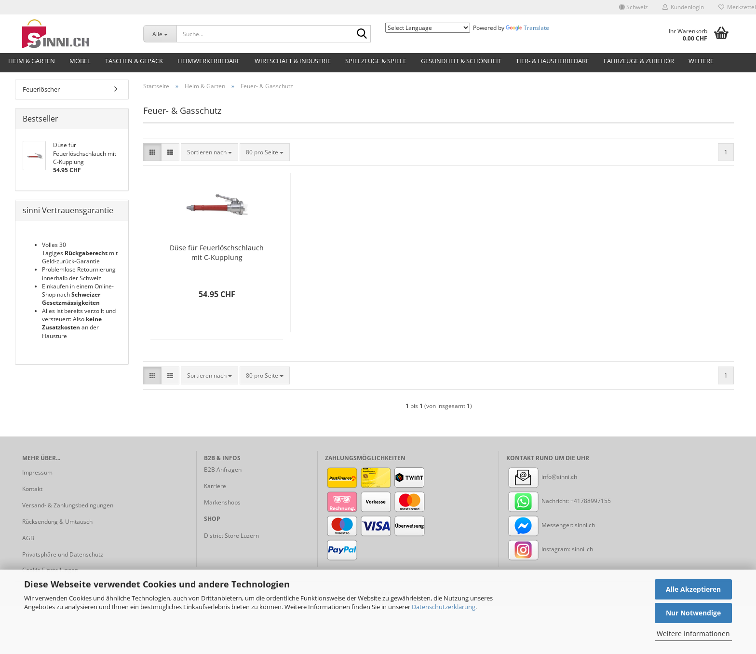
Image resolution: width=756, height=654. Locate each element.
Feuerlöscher (41, 89)
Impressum (37, 472)
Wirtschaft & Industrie (293, 60)
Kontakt (32, 489)
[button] (633, 7)
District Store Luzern (231, 535)
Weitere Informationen (693, 633)
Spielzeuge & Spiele (375, 60)
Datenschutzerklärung (443, 606)
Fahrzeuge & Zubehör (639, 60)
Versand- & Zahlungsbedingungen (67, 505)
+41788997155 (590, 501)
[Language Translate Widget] (427, 28)
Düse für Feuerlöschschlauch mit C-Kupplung (217, 252)
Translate (527, 28)
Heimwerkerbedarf (208, 60)
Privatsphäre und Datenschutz (62, 554)
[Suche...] (159, 33)
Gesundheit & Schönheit (461, 60)
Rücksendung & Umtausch (57, 522)
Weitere (701, 60)
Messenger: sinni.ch (550, 525)
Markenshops (222, 502)
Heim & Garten (31, 60)
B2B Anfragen (223, 469)
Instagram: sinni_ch (549, 549)
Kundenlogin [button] (683, 7)
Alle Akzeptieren (693, 589)
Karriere (215, 486)
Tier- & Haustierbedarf (552, 60)
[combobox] (209, 152)
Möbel (80, 60)
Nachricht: (538, 501)
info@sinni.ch (541, 477)
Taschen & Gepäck (134, 60)
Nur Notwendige (693, 612)
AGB (28, 538)
